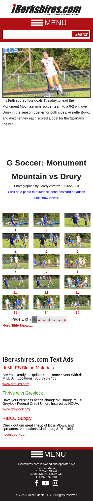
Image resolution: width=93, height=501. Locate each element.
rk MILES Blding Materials (28, 367)
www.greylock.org (16, 409)
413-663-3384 (48, 477)
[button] (47, 454)
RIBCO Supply (16, 418)
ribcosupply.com (14, 434)
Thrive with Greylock (22, 393)
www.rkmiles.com (15, 384)
